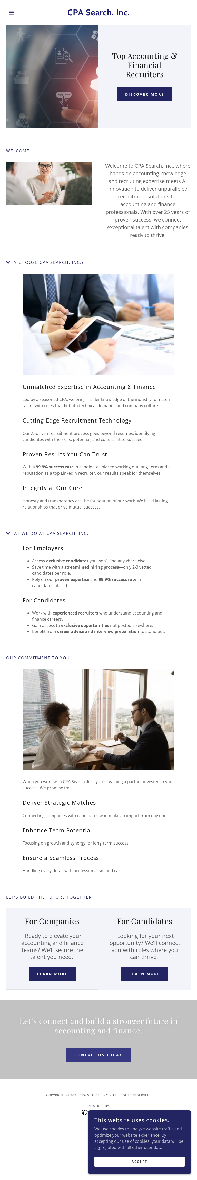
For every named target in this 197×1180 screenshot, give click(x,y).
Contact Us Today (98, 1054)
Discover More (144, 94)
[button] (20, 12)
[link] (98, 14)
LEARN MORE (52, 973)
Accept (139, 1165)
